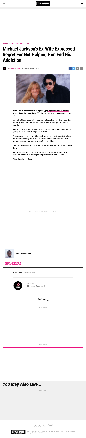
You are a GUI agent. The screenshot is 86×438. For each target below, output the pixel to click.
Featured (26, 272)
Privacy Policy (59, 431)
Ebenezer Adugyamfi (15, 68)
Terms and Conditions (69, 431)
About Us (45, 431)
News (28, 431)
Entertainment (39, 431)
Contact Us (52, 431)
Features (32, 272)
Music (32, 431)
